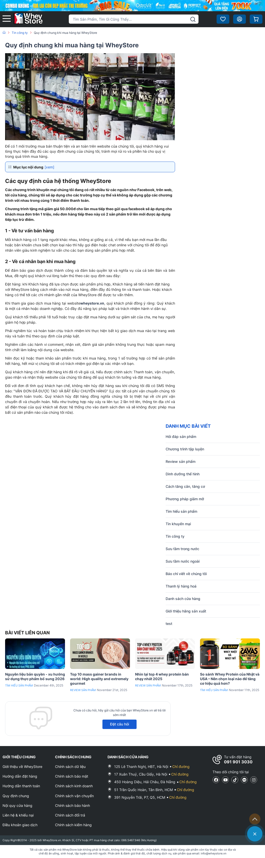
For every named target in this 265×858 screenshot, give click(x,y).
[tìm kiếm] (192, 19)
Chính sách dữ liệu (70, 766)
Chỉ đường (181, 766)
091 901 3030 (238, 761)
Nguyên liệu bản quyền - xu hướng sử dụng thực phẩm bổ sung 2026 (35, 676)
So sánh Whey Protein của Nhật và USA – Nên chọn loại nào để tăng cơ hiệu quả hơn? (229, 678)
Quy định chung (16, 796)
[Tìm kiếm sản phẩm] (133, 19)
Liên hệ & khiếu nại (18, 815)
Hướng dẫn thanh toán (21, 786)
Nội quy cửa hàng (17, 805)
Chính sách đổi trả (70, 815)
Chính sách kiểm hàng (73, 825)
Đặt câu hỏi (119, 724)
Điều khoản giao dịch (20, 825)
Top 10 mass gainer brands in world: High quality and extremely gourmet (99, 678)
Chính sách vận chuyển (74, 796)
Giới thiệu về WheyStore (22, 766)
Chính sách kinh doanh (74, 786)
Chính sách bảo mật (71, 776)
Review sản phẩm (83, 690)
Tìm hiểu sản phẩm (19, 685)
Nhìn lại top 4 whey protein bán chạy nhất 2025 (162, 676)
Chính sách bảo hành (72, 805)
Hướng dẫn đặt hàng (20, 776)
